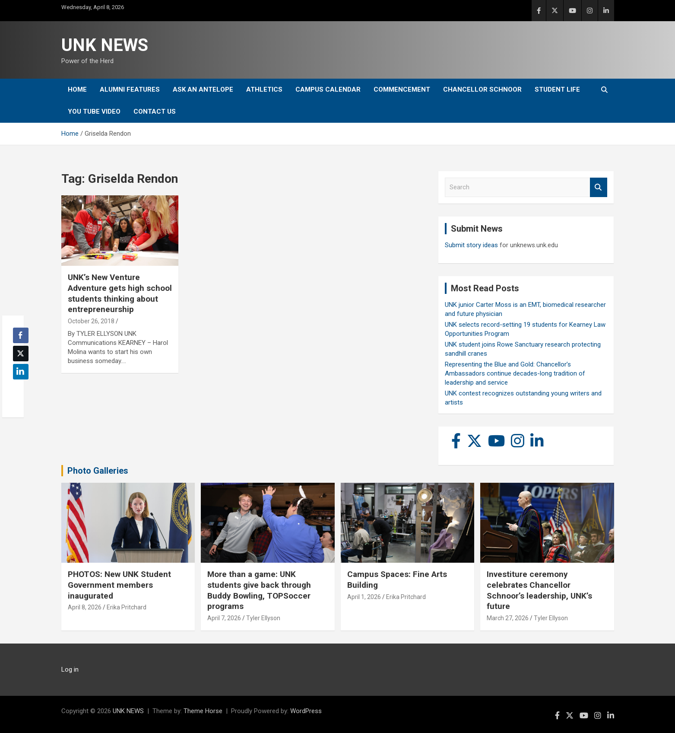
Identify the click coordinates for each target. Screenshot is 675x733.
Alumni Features (130, 89)
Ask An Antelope (203, 89)
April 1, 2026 (364, 596)
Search (598, 187)
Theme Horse (203, 711)
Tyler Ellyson (263, 618)
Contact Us (154, 111)
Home (77, 89)
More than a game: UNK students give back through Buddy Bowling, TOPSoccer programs (259, 590)
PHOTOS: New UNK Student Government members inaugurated (119, 584)
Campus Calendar (328, 89)
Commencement (402, 89)
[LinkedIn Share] (21, 371)
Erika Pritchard (126, 607)
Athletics (264, 89)
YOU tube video (94, 111)
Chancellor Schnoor (482, 89)
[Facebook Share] (21, 335)
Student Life (557, 89)
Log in (70, 669)
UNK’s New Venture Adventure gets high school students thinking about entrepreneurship (120, 293)
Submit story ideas (471, 245)
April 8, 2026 (84, 607)
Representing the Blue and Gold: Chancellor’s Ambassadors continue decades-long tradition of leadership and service (515, 373)
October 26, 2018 (91, 321)
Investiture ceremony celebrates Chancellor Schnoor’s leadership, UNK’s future (539, 590)
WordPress (306, 711)
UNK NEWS (104, 45)
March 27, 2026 (508, 618)
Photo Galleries (97, 470)
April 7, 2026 (224, 618)
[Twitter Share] (21, 353)
